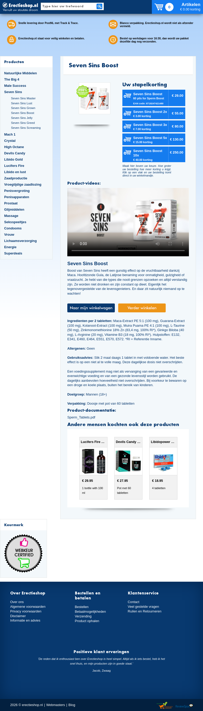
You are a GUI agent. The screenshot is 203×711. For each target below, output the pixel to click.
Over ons (17, 602)
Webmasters (55, 705)
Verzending (83, 616)
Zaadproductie (15, 178)
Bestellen (82, 607)
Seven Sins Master (23, 98)
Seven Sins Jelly (21, 117)
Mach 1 (10, 134)
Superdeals (13, 253)
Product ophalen (87, 621)
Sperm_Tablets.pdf (81, 417)
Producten (14, 61)
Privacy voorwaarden (25, 611)
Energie (10, 247)
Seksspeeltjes (15, 222)
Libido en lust (15, 172)
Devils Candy (14, 153)
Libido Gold (13, 159)
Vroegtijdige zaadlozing (22, 184)
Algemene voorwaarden (28, 607)
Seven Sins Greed (23, 122)
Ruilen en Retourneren (145, 611)
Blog (71, 705)
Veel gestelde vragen (143, 607)
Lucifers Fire (14, 166)
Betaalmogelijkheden (90, 611)
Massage (11, 216)
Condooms (13, 228)
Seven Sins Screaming (26, 127)
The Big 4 (11, 79)
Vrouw (9, 234)
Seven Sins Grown (23, 108)
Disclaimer (18, 616)
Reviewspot (184, 705)
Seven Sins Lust (21, 103)
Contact (133, 602)
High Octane (14, 147)
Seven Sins (13, 92)
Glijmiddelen (14, 209)
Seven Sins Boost (22, 112)
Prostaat (10, 203)
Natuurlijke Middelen (20, 73)
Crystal (10, 141)
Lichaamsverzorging (20, 241)
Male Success (15, 86)
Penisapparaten (16, 197)
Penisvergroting (17, 191)
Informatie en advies (25, 620)
